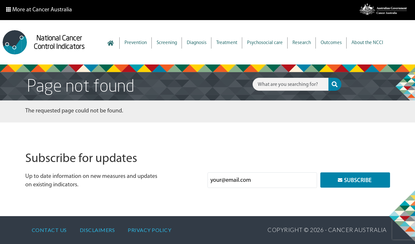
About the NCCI (367, 43)
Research (301, 43)
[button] (39, 10)
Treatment (226, 43)
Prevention (135, 43)
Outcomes (331, 43)
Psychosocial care (265, 43)
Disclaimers (97, 230)
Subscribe (358, 181)
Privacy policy (149, 230)
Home (114, 43)
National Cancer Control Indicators (59, 42)
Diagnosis (197, 43)
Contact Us (49, 230)
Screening (167, 43)
